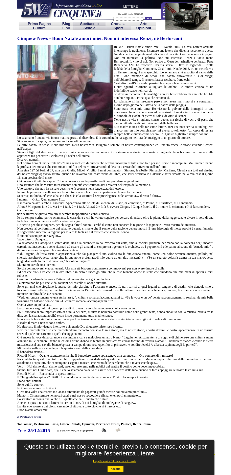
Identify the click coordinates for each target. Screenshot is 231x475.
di (29, 417)
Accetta (115, 468)
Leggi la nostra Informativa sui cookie (114, 461)
